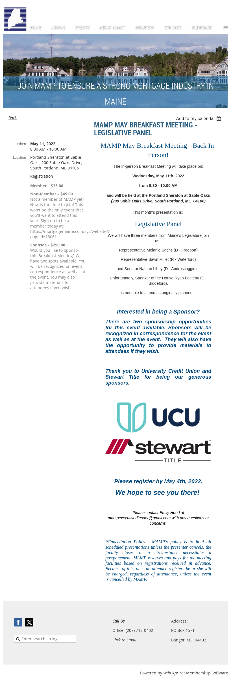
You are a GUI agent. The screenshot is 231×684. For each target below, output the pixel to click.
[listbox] (199, 118)
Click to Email (124, 640)
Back (12, 117)
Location (19, 157)
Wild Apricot (174, 673)
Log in (222, 8)
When (21, 144)
